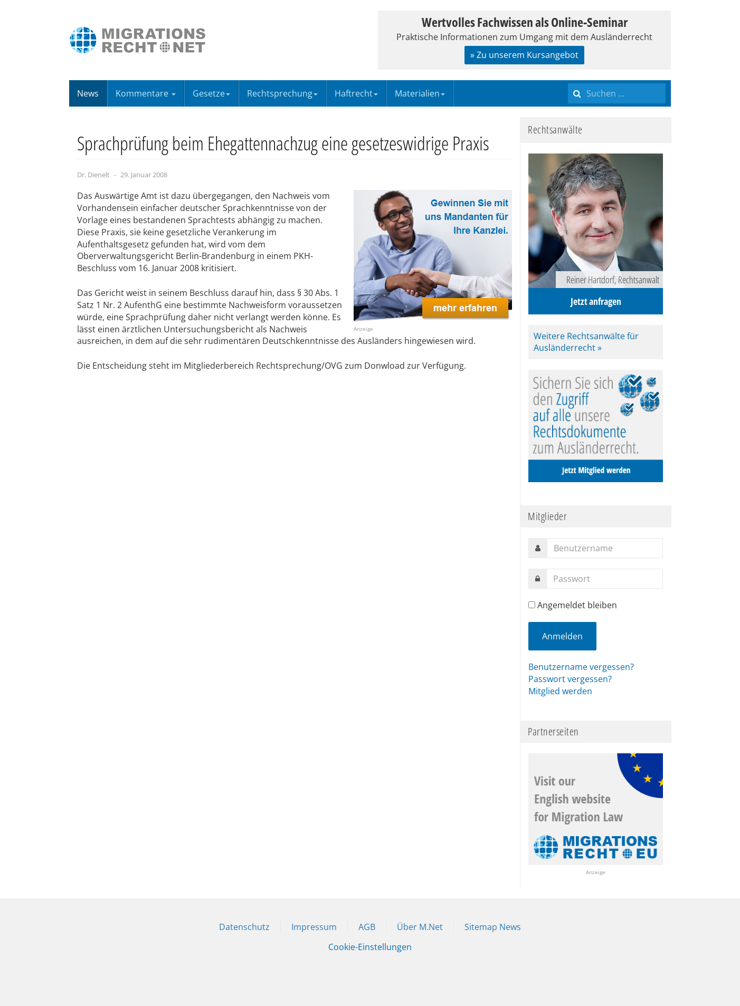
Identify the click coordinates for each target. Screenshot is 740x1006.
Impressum (314, 927)
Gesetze (211, 93)
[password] (604, 579)
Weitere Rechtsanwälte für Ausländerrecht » (586, 342)
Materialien (420, 93)
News (88, 93)
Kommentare (146, 93)
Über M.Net (420, 927)
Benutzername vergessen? (581, 667)
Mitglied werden (560, 691)
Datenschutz (244, 927)
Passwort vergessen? (570, 679)
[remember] (531, 604)
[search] (617, 93)
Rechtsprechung (282, 93)
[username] (605, 548)
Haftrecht (356, 93)
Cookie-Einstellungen (370, 947)
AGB (366, 927)
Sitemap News (492, 927)
